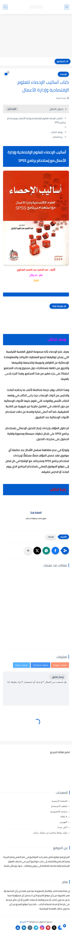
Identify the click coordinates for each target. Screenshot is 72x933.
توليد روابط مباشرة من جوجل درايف (50, 832)
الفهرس (63, 822)
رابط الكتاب (57, 137)
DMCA (64, 817)
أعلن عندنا (62, 827)
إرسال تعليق (58, 677)
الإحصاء (63, 74)
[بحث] (5, 7)
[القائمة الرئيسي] (66, 7)
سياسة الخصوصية (58, 811)
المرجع (23, 921)
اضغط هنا (36, 512)
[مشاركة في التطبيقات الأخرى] (28, 550)
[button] (55, 550)
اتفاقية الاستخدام (59, 806)
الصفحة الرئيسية (59, 801)
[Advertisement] (36, 36)
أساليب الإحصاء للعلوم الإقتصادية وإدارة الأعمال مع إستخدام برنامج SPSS (36, 120)
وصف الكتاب (56, 132)
